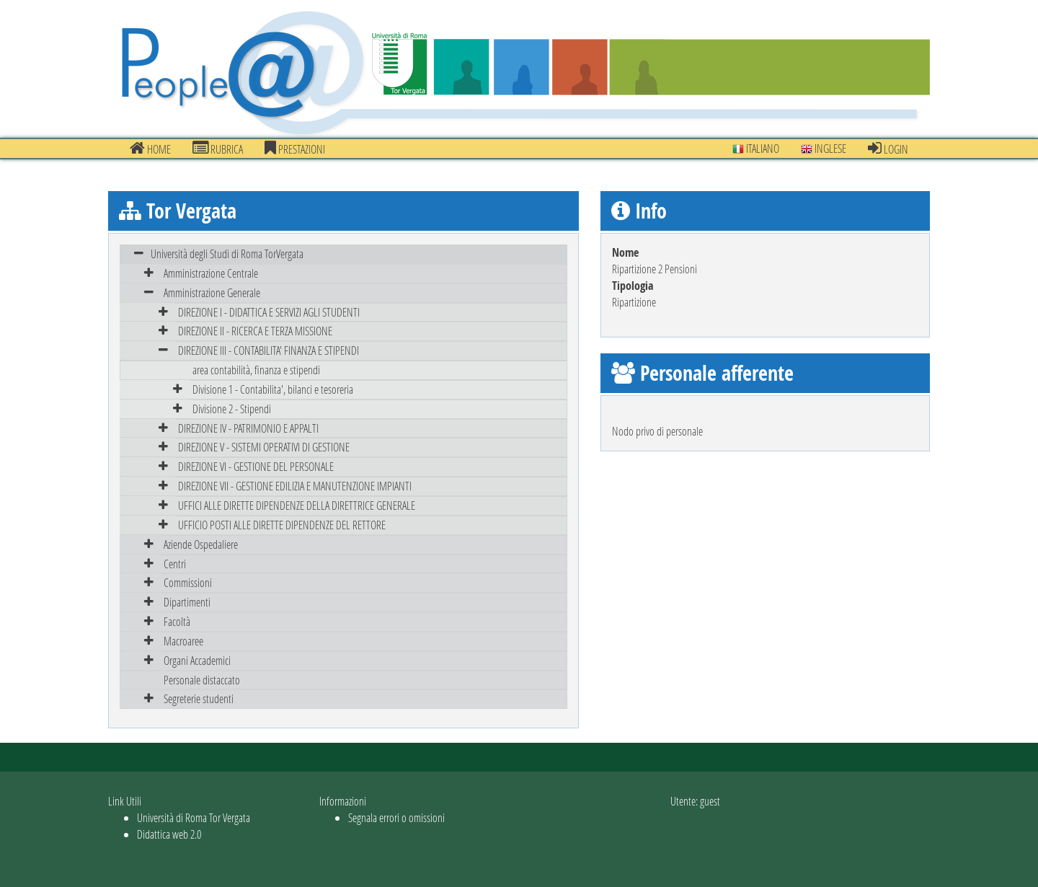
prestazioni (295, 148)
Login (888, 148)
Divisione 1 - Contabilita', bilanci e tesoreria (272, 389)
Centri (175, 563)
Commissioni (188, 582)
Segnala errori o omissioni (396, 817)
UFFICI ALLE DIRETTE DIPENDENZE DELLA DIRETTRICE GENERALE (296, 505)
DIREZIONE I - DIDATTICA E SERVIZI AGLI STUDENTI (269, 311)
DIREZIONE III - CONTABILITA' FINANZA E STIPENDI (268, 350)
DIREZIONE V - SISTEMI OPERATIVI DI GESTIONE (264, 446)
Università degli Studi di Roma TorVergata (227, 253)
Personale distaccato (202, 679)
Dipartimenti (187, 601)
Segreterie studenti (199, 698)
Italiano (755, 148)
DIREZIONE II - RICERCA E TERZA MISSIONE (255, 330)
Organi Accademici (197, 660)
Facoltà (177, 621)
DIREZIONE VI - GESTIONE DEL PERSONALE (256, 466)
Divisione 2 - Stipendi (231, 408)
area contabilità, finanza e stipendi (256, 369)
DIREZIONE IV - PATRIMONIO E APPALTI (248, 428)
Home (150, 148)
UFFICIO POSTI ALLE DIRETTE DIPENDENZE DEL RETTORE (282, 524)
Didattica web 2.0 (169, 834)
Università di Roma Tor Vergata (193, 817)
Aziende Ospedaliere (201, 544)
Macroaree (183, 640)
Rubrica (217, 148)
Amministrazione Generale (212, 292)
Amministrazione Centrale (211, 273)
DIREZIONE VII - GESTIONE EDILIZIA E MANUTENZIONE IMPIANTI (295, 485)
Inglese (823, 148)
